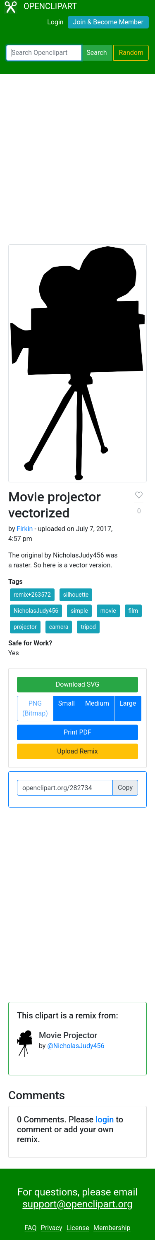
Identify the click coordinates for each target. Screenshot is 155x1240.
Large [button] (127, 703)
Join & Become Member (108, 22)
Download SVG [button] (78, 684)
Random (131, 53)
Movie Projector (68, 1035)
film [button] (133, 610)
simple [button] (79, 610)
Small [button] (66, 703)
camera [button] (59, 627)
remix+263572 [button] (32, 594)
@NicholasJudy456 (75, 1046)
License (78, 1228)
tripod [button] (88, 627)
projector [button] (25, 627)
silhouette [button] (75, 594)
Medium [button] (97, 703)
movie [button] (108, 610)
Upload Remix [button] (77, 751)
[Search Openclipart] (43, 53)
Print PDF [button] (77, 732)
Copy (125, 787)
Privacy (51, 1228)
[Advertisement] (77, 162)
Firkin (25, 529)
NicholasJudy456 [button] (36, 610)
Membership (111, 1228)
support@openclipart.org (77, 1204)
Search (96, 53)
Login (55, 22)
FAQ (31, 1228)
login (104, 1119)
